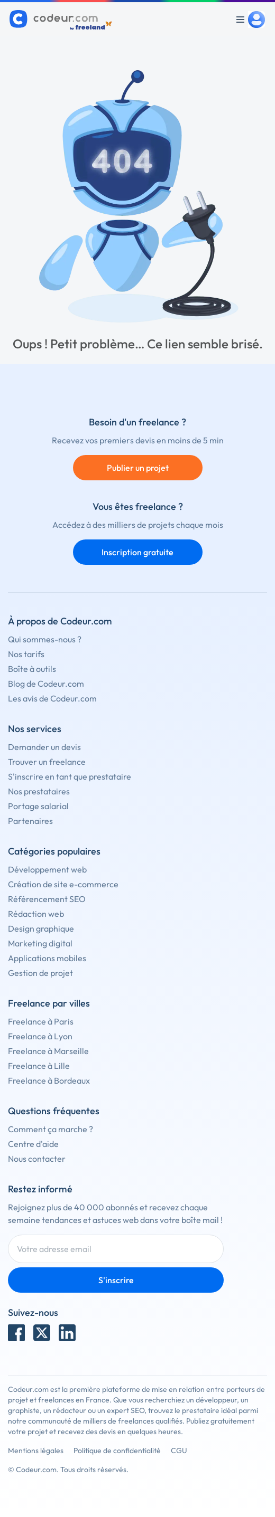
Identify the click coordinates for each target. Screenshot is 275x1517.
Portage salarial (38, 806)
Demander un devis (44, 747)
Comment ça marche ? (50, 1129)
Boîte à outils (32, 668)
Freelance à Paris (41, 1021)
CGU (179, 1450)
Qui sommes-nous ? (44, 639)
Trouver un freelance (47, 761)
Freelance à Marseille (48, 1051)
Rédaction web (36, 913)
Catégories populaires (54, 851)
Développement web (47, 869)
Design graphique (41, 928)
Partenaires (30, 821)
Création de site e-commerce (63, 884)
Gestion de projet (40, 973)
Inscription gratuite (137, 552)
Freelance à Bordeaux (49, 1080)
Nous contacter (37, 1158)
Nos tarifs (26, 654)
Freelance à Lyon (40, 1036)
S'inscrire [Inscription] (116, 1280)
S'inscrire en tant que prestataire (69, 776)
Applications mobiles (47, 958)
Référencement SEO (47, 899)
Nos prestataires (39, 791)
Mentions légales (35, 1450)
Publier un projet (138, 467)
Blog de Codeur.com (46, 683)
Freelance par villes (49, 1003)
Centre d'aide (33, 1144)
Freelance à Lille (39, 1065)
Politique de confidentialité (117, 1450)
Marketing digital (40, 943)
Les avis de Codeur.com (52, 698)
